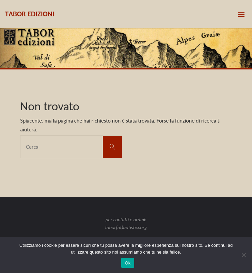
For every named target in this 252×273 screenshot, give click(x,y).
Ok (127, 263)
